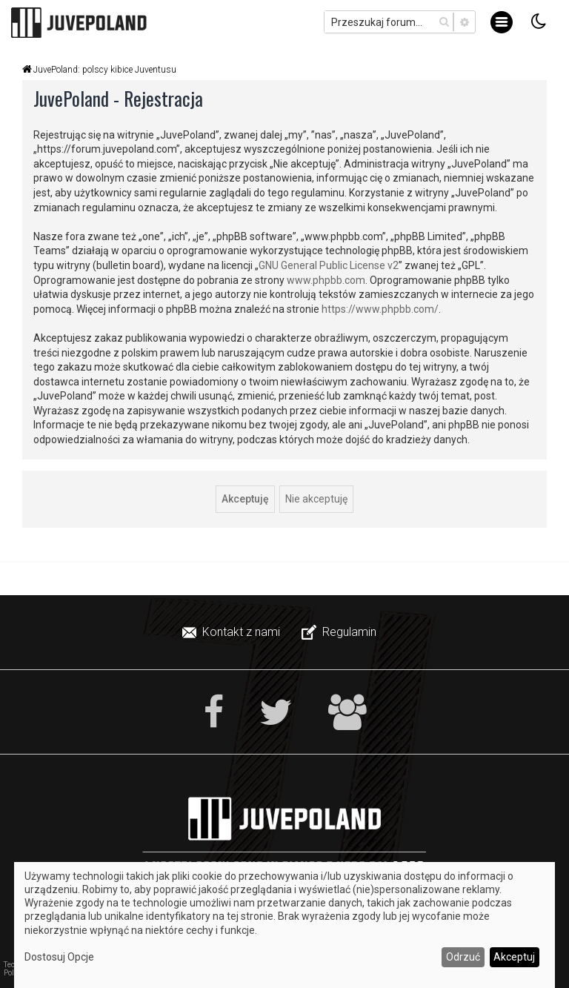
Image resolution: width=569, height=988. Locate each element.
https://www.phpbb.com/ (380, 309)
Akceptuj (514, 957)
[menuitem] (232, 632)
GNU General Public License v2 (329, 265)
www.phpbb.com (326, 280)
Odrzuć (463, 957)
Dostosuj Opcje (59, 957)
